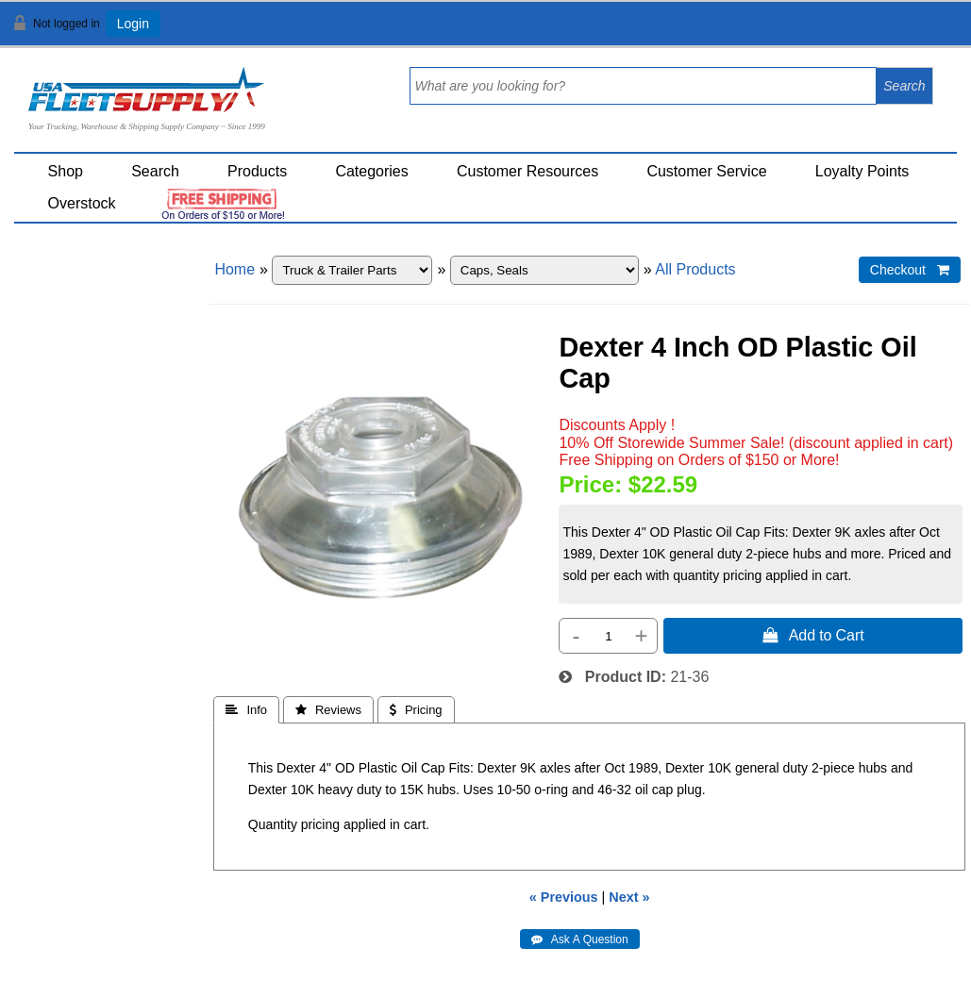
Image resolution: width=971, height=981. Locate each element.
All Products (695, 269)
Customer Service (706, 171)
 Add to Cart (813, 634)
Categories (371, 171)
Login (133, 23)
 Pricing (416, 710)
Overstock (82, 203)
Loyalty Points (862, 171)
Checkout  (909, 269)
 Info (246, 710)
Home (234, 269)
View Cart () (898, 32)
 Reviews (328, 710)
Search (155, 171)
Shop (65, 171)
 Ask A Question (579, 939)
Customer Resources (527, 171)
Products (257, 171)
